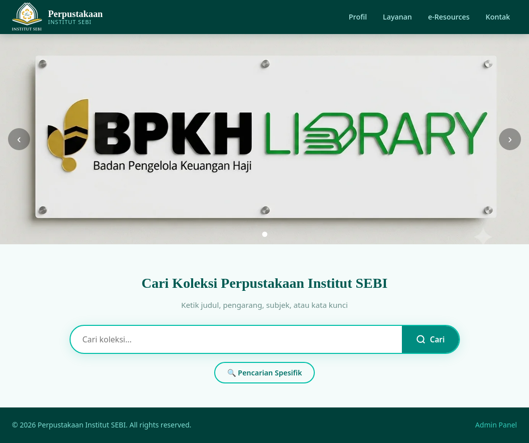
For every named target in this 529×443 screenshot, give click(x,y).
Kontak (497, 17)
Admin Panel (496, 424)
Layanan (397, 17)
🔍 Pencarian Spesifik (264, 372)
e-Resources (448, 17)
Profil (358, 17)
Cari (430, 339)
